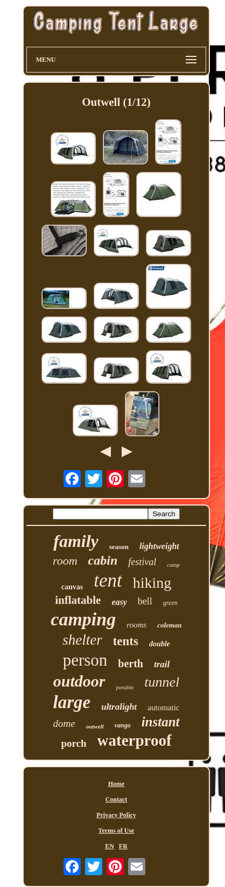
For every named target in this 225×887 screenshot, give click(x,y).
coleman (169, 625)
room (65, 560)
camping (83, 619)
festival (142, 562)
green (170, 603)
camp (173, 564)
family (76, 541)
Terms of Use (117, 830)
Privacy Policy (116, 815)
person (85, 660)
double (159, 644)
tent (108, 580)
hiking (152, 582)
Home (116, 784)
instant (161, 722)
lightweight (159, 546)
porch (73, 743)
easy (118, 602)
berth (130, 663)
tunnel (161, 682)
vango (123, 725)
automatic (163, 707)
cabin (103, 560)
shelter (82, 640)
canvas (72, 587)
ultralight (119, 707)
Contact (117, 799)
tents (125, 641)
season (119, 547)
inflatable (78, 600)
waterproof (134, 740)
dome (64, 723)
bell (145, 601)
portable (124, 687)
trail (162, 664)
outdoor (79, 681)
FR (123, 846)
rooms (136, 625)
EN (109, 846)
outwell (95, 726)
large (72, 702)
